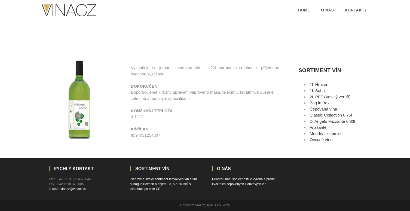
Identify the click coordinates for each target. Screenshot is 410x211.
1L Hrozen (319, 84)
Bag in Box (320, 102)
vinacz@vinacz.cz (73, 189)
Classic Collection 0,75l (331, 115)
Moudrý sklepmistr (326, 133)
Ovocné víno (321, 139)
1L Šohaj (318, 90)
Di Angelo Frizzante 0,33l (332, 121)
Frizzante (318, 127)
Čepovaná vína (323, 109)
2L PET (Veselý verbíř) (330, 96)
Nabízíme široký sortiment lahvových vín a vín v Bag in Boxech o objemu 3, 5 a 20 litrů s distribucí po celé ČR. (163, 184)
